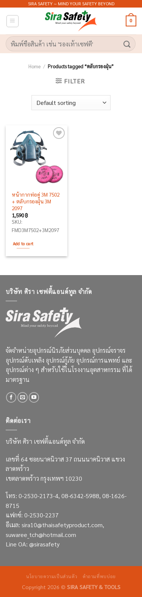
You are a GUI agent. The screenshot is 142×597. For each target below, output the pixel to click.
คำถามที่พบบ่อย (99, 576)
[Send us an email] (22, 397)
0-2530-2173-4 (38, 496)
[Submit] (127, 43)
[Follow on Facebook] (11, 397)
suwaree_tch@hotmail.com (41, 535)
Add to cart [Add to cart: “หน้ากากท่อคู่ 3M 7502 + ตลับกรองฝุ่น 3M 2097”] (23, 243)
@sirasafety (44, 544)
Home (34, 66)
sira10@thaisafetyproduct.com (62, 525)
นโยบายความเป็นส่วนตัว (51, 576)
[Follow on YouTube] (34, 397)
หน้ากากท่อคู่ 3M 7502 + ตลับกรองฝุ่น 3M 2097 (35, 201)
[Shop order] (71, 102)
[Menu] (12, 21)
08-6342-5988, (81, 496)
